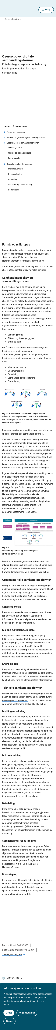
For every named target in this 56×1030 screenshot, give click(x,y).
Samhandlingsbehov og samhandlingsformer (26, 137)
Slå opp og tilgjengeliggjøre (19, 153)
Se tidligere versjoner (12, 954)
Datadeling (12, 179)
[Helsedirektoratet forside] (5, 9)
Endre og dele (14, 158)
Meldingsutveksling (16, 169)
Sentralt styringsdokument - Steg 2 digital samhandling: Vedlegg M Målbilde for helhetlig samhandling (28, 592)
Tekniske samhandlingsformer (19, 164)
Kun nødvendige (27, 1012)
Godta (9, 1012)
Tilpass (9, 1021)
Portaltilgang (13, 190)
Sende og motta (15, 147)
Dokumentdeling (15, 174)
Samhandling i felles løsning (20, 184)
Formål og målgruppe (16, 132)
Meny (47, 9)
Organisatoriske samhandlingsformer (23, 143)
